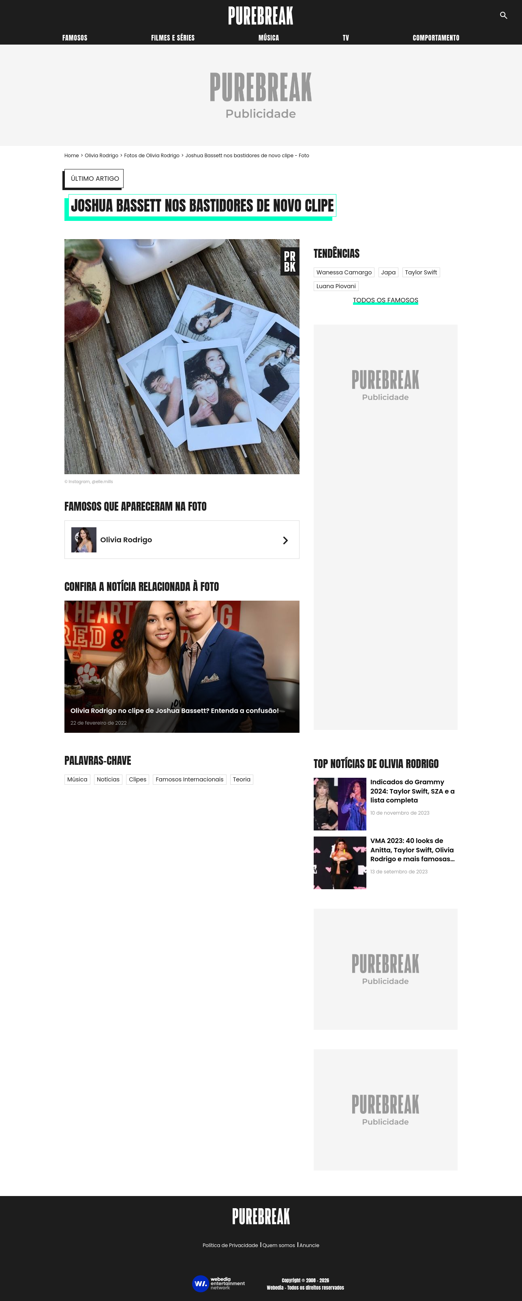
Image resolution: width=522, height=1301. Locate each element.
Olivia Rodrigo (101, 155)
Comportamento (436, 38)
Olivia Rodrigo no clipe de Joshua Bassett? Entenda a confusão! (175, 710)
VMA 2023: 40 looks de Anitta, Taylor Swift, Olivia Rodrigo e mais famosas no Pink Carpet (412, 854)
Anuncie (309, 1245)
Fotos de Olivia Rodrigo (152, 155)
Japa (388, 272)
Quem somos (279, 1245)
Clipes (137, 779)
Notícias (108, 779)
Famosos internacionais (189, 779)
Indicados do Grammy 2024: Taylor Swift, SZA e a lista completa (412, 791)
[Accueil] (261, 15)
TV (346, 38)
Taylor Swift (421, 272)
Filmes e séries (173, 38)
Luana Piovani (336, 286)
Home (71, 155)
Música (269, 38)
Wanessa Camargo (344, 272)
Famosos (75, 38)
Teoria (241, 779)
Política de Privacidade (230, 1245)
